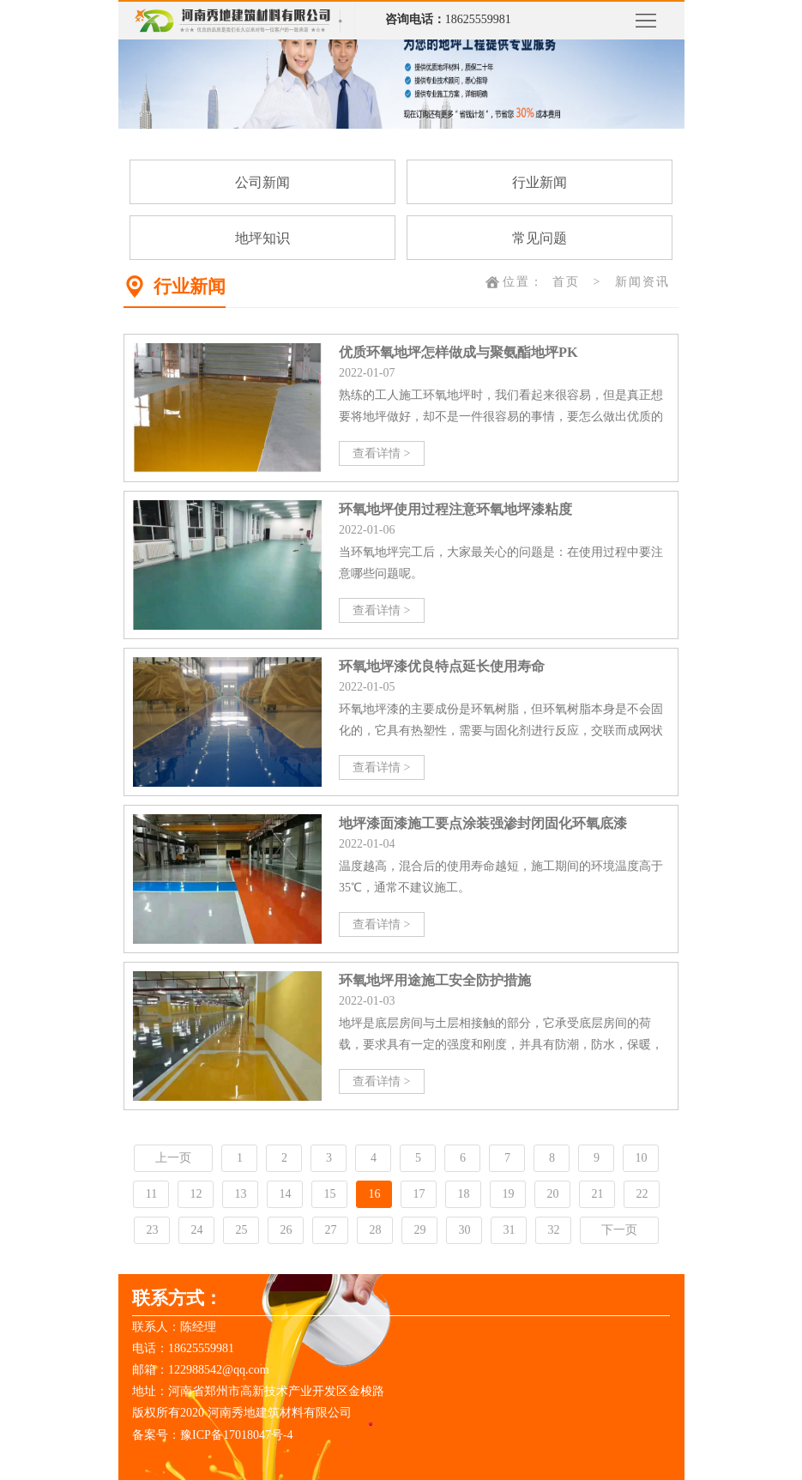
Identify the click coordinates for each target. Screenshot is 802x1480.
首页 (566, 281)
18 (463, 1193)
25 (241, 1229)
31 (509, 1229)
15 (329, 1193)
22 (642, 1193)
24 (196, 1229)
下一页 (619, 1229)
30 (464, 1229)
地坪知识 (262, 238)
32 (553, 1229)
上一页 (173, 1157)
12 (196, 1193)
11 (151, 1193)
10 (641, 1157)
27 (330, 1229)
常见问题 (539, 238)
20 (552, 1193)
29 (419, 1229)
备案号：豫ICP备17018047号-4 (212, 1435)
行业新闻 (539, 182)
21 (597, 1193)
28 (375, 1229)
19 (508, 1193)
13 (240, 1193)
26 (286, 1229)
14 (285, 1193)
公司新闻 (262, 182)
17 (419, 1193)
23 (152, 1229)
